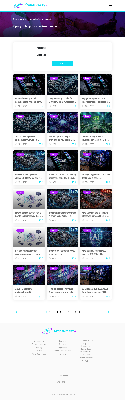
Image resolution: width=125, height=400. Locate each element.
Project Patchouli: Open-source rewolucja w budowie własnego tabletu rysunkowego (28, 252)
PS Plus (39, 351)
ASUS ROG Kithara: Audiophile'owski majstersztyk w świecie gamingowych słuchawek (26, 290)
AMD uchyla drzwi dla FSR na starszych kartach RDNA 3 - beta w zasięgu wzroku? (95, 214)
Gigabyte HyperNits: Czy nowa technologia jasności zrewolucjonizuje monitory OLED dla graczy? (96, 176)
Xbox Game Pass (39, 354)
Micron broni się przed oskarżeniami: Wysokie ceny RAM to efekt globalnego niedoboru (28, 100)
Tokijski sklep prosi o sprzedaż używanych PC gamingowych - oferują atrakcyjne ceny (26, 138)
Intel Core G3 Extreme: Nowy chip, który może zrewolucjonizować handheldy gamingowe (62, 252)
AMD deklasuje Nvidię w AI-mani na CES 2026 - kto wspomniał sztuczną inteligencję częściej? (94, 252)
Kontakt (62, 341)
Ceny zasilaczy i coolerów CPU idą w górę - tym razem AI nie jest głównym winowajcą (62, 100)
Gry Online (86, 361)
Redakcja (62, 344)
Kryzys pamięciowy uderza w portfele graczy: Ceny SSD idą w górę (29, 214)
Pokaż (63, 63)
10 (78, 312)
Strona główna (19, 19)
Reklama (62, 354)
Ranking (39, 347)
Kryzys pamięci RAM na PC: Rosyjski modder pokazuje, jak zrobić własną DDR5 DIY (95, 100)
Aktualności (35, 19)
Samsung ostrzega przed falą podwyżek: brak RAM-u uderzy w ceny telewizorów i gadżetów (62, 176)
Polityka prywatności (62, 351)
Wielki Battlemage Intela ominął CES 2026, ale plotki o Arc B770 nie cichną (28, 176)
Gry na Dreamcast (86, 358)
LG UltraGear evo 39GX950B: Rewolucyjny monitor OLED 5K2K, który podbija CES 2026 (95, 290)
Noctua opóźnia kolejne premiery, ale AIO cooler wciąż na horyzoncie (62, 138)
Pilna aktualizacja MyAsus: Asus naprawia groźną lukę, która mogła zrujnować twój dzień (61, 290)
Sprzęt (48, 19)
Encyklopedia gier (39, 344)
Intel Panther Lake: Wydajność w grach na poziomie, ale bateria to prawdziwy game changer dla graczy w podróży (62, 214)
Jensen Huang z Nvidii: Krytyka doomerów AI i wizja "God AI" (94, 138)
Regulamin (62, 347)
